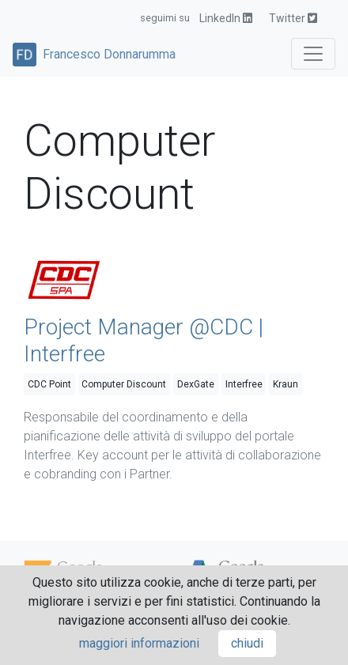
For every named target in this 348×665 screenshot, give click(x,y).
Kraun (285, 384)
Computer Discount (123, 384)
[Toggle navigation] (313, 54)
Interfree (244, 384)
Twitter (293, 18)
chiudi (247, 643)
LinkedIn (225, 18)
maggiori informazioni (139, 643)
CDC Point (49, 384)
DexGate (195, 384)
